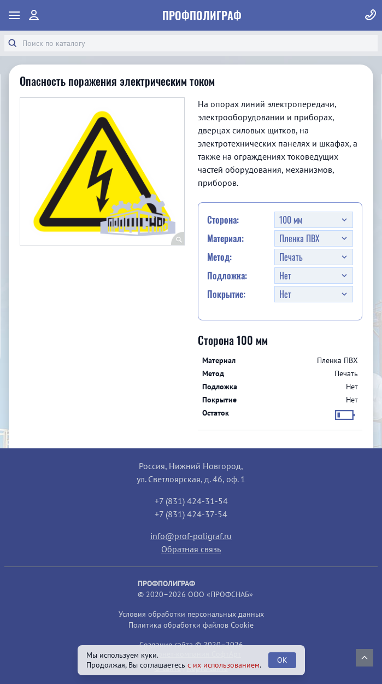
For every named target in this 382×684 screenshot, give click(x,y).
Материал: (225, 238)
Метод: (219, 257)
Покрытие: (226, 294)
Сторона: (223, 219)
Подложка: (227, 275)
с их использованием (223, 665)
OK (282, 660)
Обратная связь (191, 548)
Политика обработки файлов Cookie (191, 625)
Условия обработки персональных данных (191, 614)
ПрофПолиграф (202, 15)
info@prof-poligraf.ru (191, 535)
